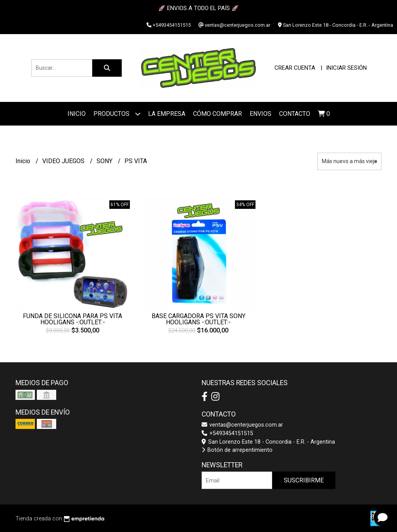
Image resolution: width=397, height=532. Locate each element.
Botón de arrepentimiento (237, 450)
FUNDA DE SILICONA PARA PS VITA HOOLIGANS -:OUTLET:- (72, 319)
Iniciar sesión (346, 67)
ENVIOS (260, 113)
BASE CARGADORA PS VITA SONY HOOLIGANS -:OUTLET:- (198, 319)
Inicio (76, 113)
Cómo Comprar (217, 113)
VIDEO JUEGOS (64, 161)
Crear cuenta (294, 67)
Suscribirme (304, 480)
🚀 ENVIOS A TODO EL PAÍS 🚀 (198, 8)
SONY (105, 161)
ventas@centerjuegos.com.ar (242, 425)
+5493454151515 (227, 433)
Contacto (294, 113)
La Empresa (166, 113)
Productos (116, 114)
